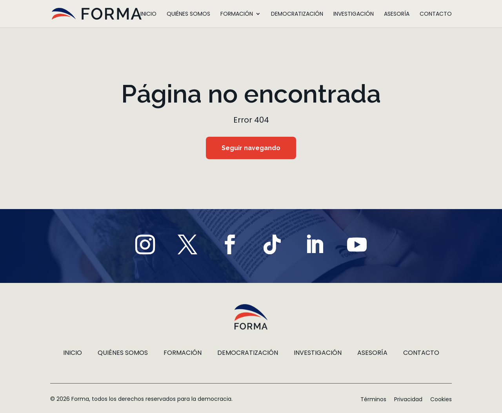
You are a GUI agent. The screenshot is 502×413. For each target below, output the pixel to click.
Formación (236, 14)
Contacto (436, 14)
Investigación (353, 14)
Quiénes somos (188, 14)
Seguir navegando (251, 148)
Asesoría (396, 14)
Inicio (148, 14)
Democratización (297, 14)
